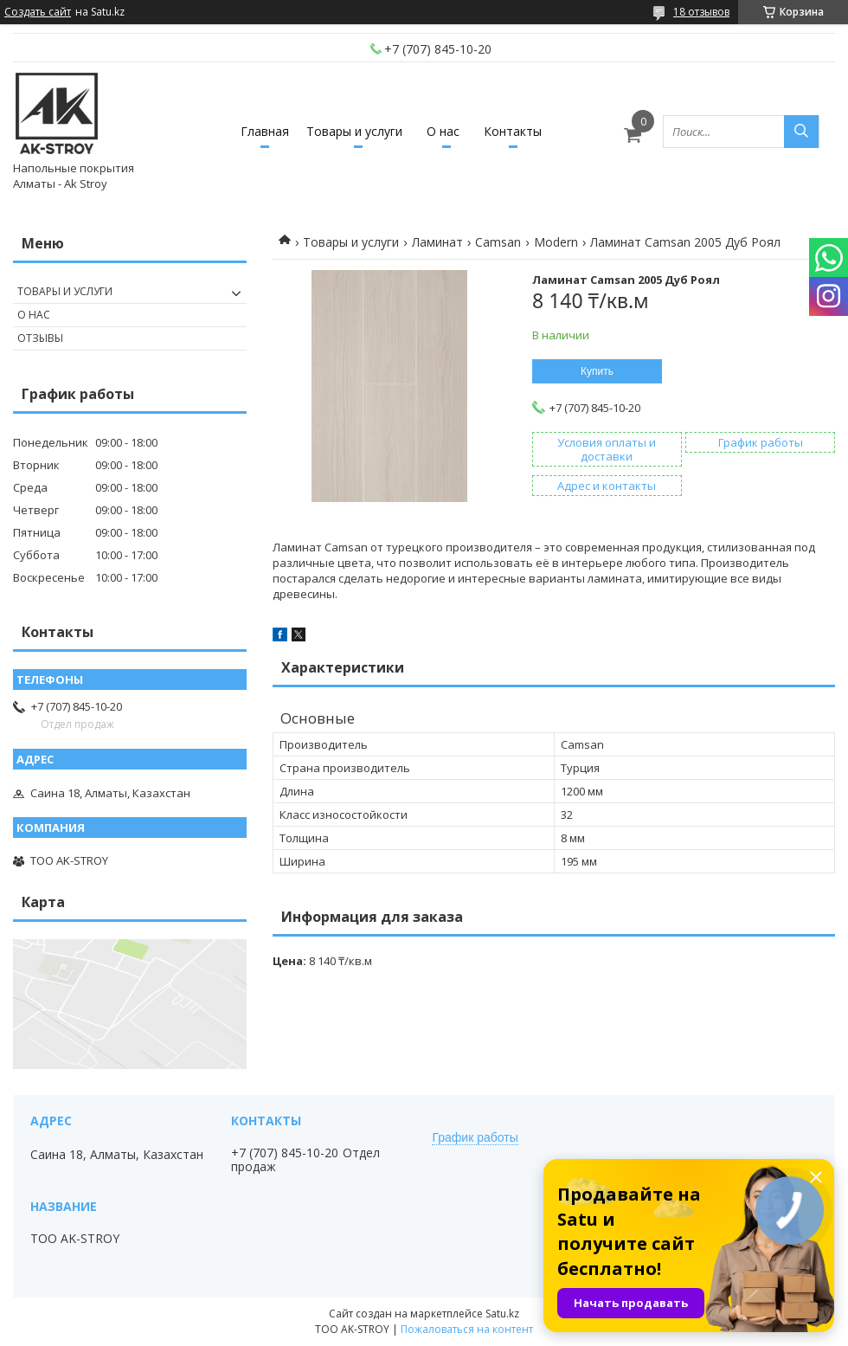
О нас (443, 131)
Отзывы (40, 338)
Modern (556, 242)
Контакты (513, 131)
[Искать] (801, 131)
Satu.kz (502, 1313)
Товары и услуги (354, 131)
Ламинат (437, 242)
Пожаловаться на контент (467, 1329)
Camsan (498, 242)
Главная (265, 131)
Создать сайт (37, 12)
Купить (597, 371)
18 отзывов (701, 11)
